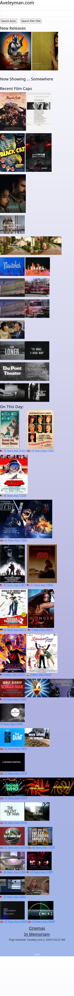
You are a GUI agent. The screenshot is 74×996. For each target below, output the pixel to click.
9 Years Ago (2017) (42, 629)
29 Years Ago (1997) (41, 872)
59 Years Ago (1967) (15, 748)
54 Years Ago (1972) (15, 773)
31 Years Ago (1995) (41, 585)
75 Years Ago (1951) (14, 450)
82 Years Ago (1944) (14, 699)
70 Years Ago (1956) (11, 724)
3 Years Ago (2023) (14, 674)
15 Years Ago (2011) (14, 629)
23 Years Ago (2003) (43, 921)
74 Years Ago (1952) (42, 450)
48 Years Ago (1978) (14, 495)
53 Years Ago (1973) (15, 798)
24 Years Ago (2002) (15, 921)
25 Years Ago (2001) (14, 896)
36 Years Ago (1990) (14, 872)
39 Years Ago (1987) (14, 585)
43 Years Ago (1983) (15, 540)
